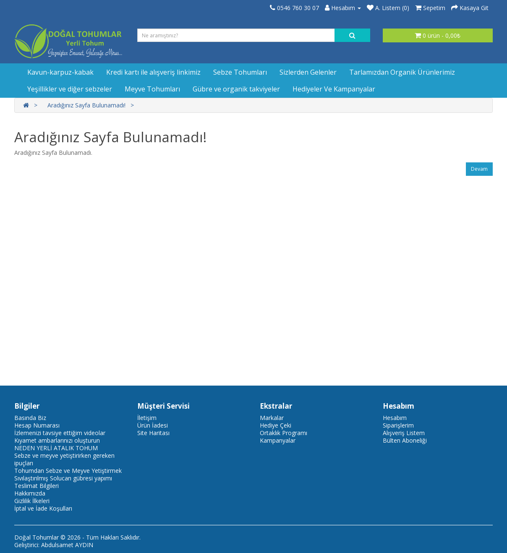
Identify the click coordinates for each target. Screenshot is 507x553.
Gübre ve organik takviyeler (236, 89)
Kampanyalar (277, 440)
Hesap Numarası (37, 425)
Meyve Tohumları (152, 89)
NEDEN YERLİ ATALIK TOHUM (56, 448)
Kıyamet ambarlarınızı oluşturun (57, 440)
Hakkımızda (29, 493)
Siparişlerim (398, 425)
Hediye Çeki (275, 425)
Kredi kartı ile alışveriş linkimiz (153, 72)
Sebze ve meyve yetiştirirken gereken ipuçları (64, 459)
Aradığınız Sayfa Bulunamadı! (86, 105)
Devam (479, 168)
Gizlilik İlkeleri (32, 501)
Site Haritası (153, 433)
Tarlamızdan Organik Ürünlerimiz (402, 72)
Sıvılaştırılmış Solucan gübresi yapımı (63, 478)
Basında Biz (30, 418)
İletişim (147, 418)
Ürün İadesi (152, 425)
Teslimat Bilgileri (36, 486)
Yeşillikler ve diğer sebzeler (69, 89)
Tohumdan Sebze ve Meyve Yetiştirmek (68, 471)
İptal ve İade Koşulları (43, 508)
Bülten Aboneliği (405, 440)
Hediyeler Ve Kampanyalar (334, 89)
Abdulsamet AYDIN (67, 545)
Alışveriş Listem (404, 433)
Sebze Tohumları (240, 72)
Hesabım (395, 418)
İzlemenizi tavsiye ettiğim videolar (59, 433)
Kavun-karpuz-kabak (60, 72)
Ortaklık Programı (283, 433)
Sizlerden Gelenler (308, 72)
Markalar (272, 418)
